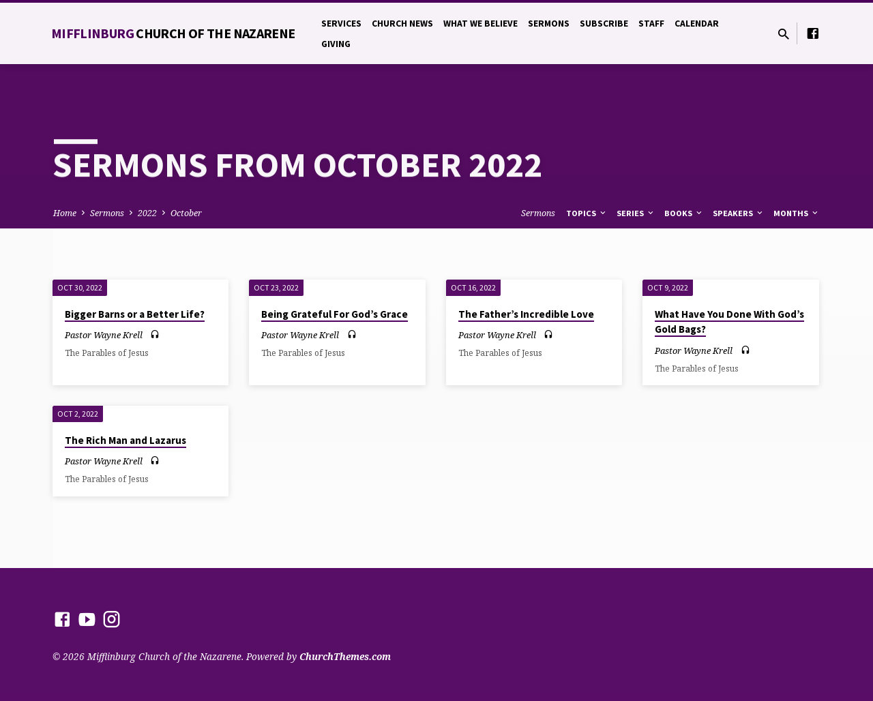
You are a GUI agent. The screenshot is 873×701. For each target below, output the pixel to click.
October (186, 213)
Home (64, 213)
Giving (336, 44)
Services (341, 23)
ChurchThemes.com (345, 656)
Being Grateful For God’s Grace (334, 314)
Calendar (697, 23)
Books (684, 213)
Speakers (739, 213)
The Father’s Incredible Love (526, 314)
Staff (651, 23)
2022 (147, 213)
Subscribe (604, 23)
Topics (587, 213)
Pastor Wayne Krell (104, 335)
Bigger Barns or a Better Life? (135, 314)
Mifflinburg (173, 33)
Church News (402, 23)
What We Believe (480, 23)
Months (796, 213)
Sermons (548, 23)
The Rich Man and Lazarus (125, 440)
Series (636, 213)
